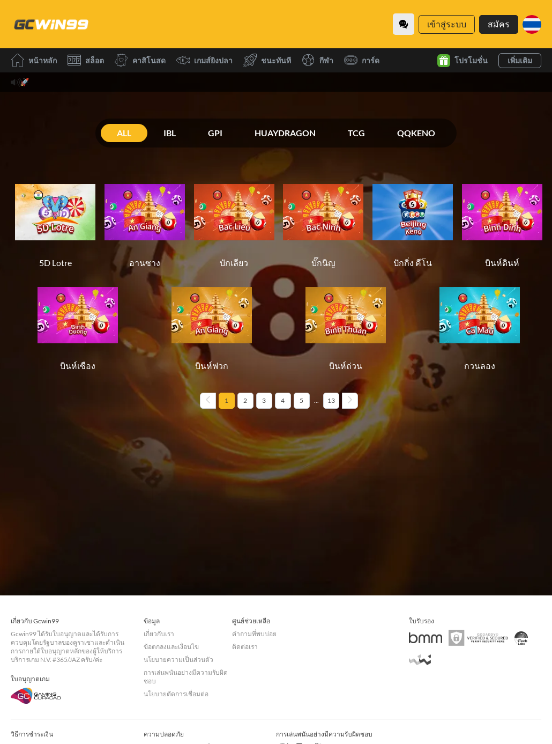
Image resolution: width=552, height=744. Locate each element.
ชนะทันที (267, 60)
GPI (215, 133)
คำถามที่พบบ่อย (254, 634)
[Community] (403, 24)
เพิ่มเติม (520, 60)
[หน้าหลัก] (51, 24)
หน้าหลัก (34, 60)
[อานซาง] (145, 220)
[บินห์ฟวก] (211, 323)
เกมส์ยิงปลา (204, 60)
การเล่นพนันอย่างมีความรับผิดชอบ (186, 676)
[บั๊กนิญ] (323, 220)
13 (331, 400)
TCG (356, 133)
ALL (124, 133)
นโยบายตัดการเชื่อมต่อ (176, 694)
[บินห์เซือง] (78, 323)
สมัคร (499, 24)
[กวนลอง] (479, 323)
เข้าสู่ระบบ (446, 24)
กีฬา (317, 60)
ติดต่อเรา (245, 647)
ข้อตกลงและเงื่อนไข (171, 647)
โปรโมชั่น (462, 60)
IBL (169, 133)
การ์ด (361, 60)
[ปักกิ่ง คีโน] (412, 220)
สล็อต (86, 60)
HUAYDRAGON (285, 133)
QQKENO (416, 133)
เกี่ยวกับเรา (159, 634)
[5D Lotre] (55, 220)
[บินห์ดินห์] (502, 220)
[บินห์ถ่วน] (345, 323)
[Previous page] (208, 401)
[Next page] (350, 401)
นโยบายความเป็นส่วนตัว (178, 659)
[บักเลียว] (234, 220)
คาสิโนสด (140, 60)
